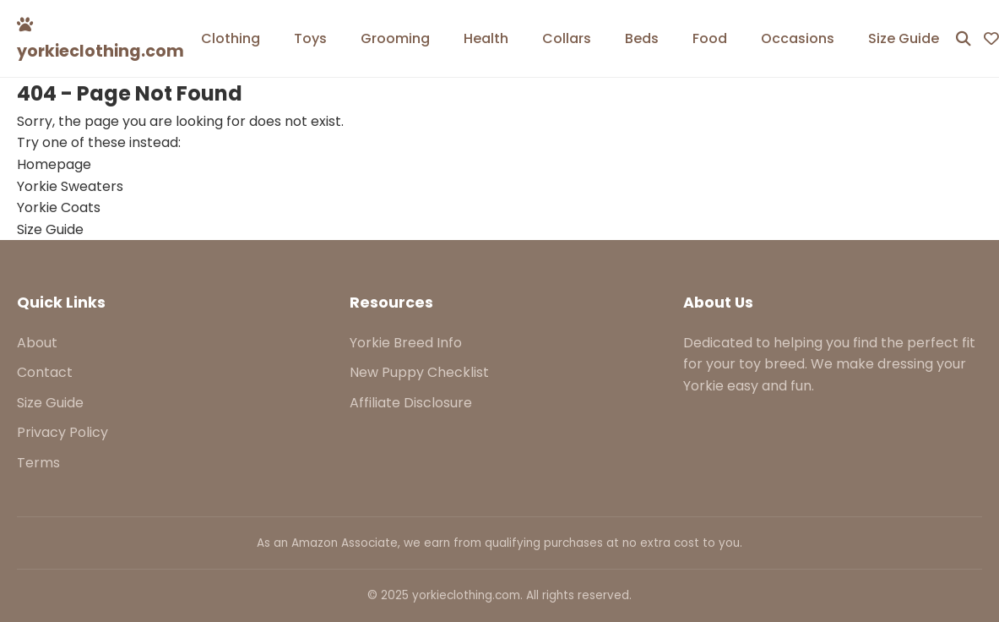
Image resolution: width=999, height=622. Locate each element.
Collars (566, 38)
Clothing (230, 38)
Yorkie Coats (58, 207)
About (37, 342)
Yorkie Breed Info (406, 342)
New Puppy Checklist (419, 372)
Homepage (54, 164)
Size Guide (903, 38)
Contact (45, 372)
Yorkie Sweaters (70, 186)
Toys (310, 38)
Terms (38, 462)
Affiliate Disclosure (411, 402)
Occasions (797, 38)
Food (709, 38)
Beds (642, 38)
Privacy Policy (62, 432)
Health (486, 38)
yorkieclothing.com (100, 39)
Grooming (395, 38)
